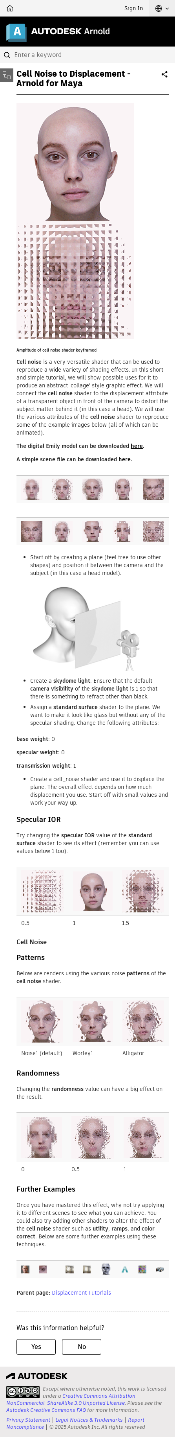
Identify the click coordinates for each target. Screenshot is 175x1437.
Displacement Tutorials (81, 1293)
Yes (36, 1346)
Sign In (133, 8)
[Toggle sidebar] (6, 75)
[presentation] (23, 1392)
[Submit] (8, 55)
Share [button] (165, 77)
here (137, 446)
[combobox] (87, 55)
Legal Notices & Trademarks (89, 1420)
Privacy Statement (28, 1420)
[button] (162, 8)
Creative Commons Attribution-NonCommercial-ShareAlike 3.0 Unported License (72, 1399)
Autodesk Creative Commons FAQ (46, 1410)
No (82, 1346)
